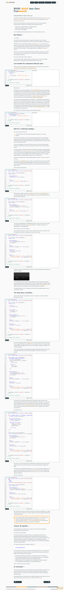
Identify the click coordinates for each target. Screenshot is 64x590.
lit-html (22, 150)
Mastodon (29, 577)
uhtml (33, 150)
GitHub (26, 589)
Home (32, 2)
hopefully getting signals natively (32, 19)
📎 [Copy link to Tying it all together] (28, 526)
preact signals (33, 468)
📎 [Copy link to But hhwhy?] (22, 35)
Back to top (60, 588)
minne (34, 544)
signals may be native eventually (37, 471)
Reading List (41, 2)
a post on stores (39, 43)
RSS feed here (39, 577)
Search (54, 2)
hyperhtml (25, 150)
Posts (36, 2)
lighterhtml (30, 150)
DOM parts (16, 158)
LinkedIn (21, 589)
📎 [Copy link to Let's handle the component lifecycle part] (43, 63)
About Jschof (48, 2)
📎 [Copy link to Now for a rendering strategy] (34, 129)
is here (34, 589)
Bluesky (24, 577)
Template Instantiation (45, 157)
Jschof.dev (10, 2)
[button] (57, 2)
